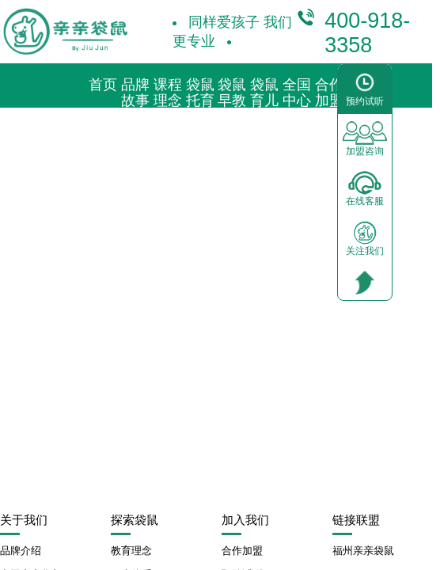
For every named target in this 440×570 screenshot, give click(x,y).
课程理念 (168, 92)
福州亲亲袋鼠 (363, 551)
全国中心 (297, 92)
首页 (103, 85)
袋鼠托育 (200, 92)
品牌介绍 (20, 551)
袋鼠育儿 (264, 92)
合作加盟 (329, 92)
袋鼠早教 (232, 92)
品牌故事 (135, 92)
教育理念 (131, 551)
